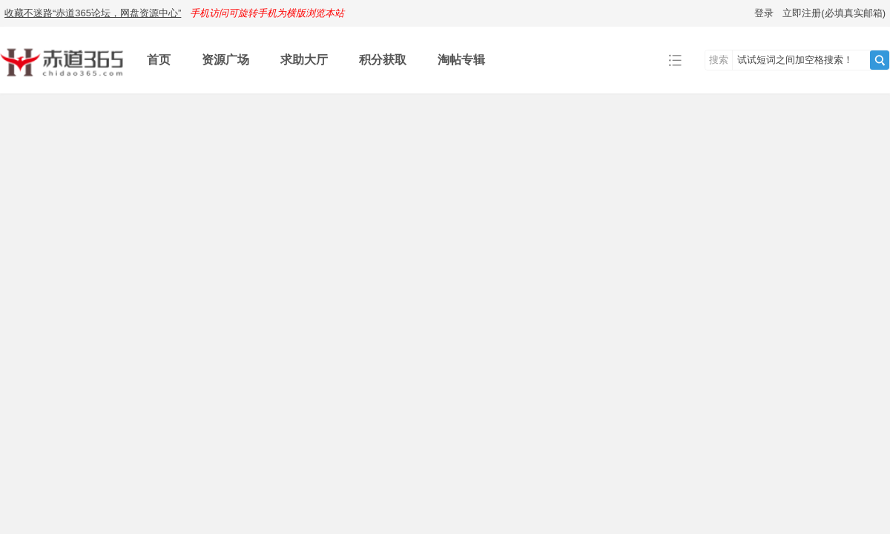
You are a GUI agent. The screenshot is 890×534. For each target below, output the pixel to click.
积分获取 (382, 59)
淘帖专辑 (461, 59)
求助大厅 (304, 59)
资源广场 (225, 59)
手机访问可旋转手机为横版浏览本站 (267, 13)
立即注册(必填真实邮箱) (834, 13)
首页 (159, 59)
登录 (764, 13)
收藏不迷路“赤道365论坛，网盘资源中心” (92, 13)
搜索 (718, 59)
